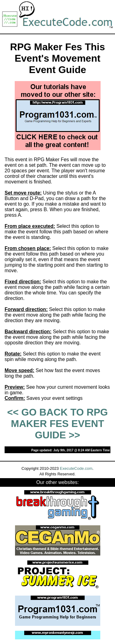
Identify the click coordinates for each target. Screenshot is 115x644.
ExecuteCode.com (76, 468)
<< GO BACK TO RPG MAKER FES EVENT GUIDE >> (57, 424)
